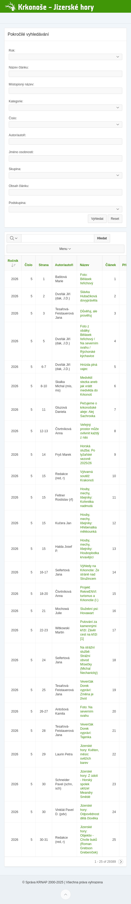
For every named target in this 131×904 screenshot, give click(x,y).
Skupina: (15, 169)
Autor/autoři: (17, 135)
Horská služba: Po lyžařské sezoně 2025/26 (87, 454)
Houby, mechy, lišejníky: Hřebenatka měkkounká (88, 523)
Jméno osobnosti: (21, 152)
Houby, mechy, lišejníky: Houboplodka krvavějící (89, 548)
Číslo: (13, 118)
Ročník (14, 263)
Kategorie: (16, 101)
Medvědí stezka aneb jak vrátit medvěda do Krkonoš (89, 386)
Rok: (12, 50)
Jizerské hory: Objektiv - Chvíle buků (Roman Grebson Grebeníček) (89, 839)
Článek (110, 265)
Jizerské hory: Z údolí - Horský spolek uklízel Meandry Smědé (89, 784)
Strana (43, 265)
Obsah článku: (19, 186)
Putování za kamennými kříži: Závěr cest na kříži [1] (88, 630)
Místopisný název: (21, 84)
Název (84, 265)
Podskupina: (17, 203)
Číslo (28, 265)
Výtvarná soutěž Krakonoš (87, 476)
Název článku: (19, 67)
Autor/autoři (64, 265)
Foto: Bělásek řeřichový (86, 279)
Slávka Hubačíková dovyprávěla (88, 296)
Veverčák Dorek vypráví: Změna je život (86, 690)
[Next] (120, 861)
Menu (65, 249)
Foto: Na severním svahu (86, 711)
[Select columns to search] (14, 238)
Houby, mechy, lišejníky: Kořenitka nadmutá (87, 497)
